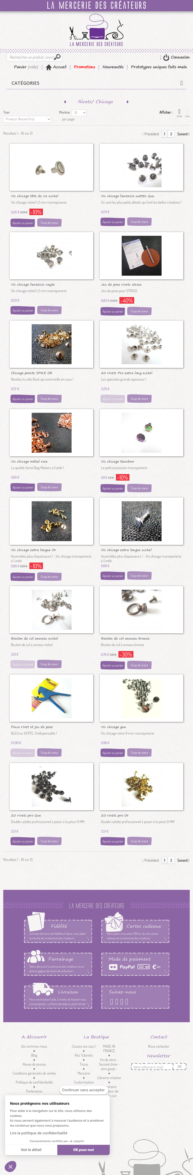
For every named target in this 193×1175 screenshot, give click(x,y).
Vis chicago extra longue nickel (126, 549)
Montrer (64, 112)
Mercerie (84, 1073)
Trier (6, 112)
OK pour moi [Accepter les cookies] (83, 1150)
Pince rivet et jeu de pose (32, 726)
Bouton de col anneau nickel (34, 638)
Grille (179, 113)
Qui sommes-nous (34, 1046)
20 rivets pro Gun (26, 815)
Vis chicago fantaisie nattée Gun (127, 195)
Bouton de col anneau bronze (125, 638)
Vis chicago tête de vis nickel (34, 195)
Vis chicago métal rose (29, 461)
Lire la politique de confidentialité (38, 1133)
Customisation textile (84, 1084)
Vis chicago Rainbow (117, 461)
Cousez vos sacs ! (84, 1046)
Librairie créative (109, 1077)
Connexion (179, 57)
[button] (10, 1167)
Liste (187, 113)
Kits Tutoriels (84, 1055)
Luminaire (109, 1086)
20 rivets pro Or (115, 815)
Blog (34, 1055)
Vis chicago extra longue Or (33, 549)
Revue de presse (34, 1064)
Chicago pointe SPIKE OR (31, 372)
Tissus (84, 1064)
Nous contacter (158, 1046)
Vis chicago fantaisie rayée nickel (33, 284)
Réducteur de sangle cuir (109, 1093)
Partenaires (34, 1091)
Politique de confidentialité (34, 1082)
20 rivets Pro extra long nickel (126, 372)
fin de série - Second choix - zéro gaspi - (109, 1064)
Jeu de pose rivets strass (121, 284)
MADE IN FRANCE (109, 1048)
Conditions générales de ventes (34, 1073)
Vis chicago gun (113, 726)
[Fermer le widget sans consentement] (84, 1090)
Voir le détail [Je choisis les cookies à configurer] (31, 1150)
